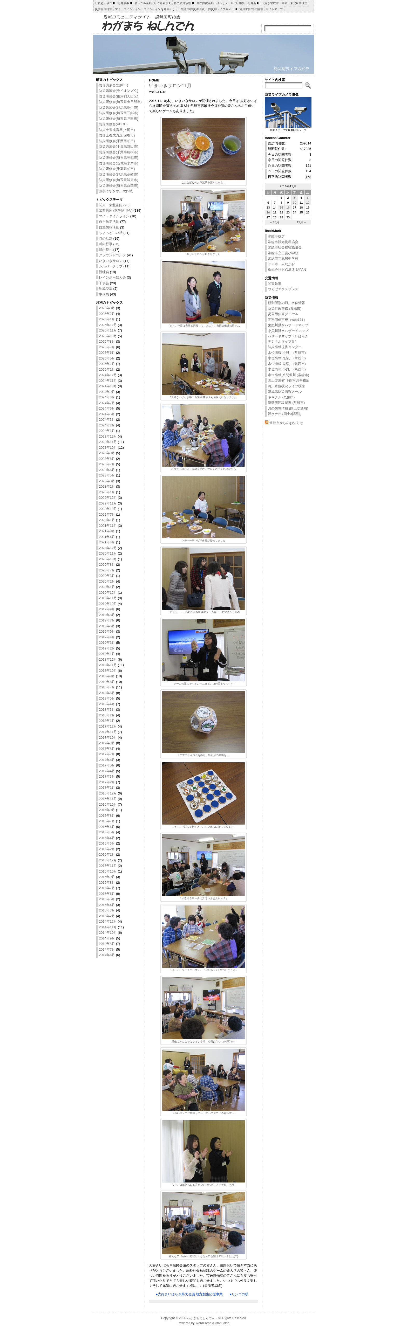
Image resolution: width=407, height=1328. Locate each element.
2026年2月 (107, 314)
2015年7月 (107, 888)
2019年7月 (107, 620)
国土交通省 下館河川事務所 (288, 380)
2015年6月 (107, 894)
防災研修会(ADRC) (113, 124)
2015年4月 (107, 905)
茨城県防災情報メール (285, 391)
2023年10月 (108, 447)
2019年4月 (107, 637)
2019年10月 (108, 604)
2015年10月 (108, 871)
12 (307, 202)
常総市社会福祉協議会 (285, 247)
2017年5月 (107, 765)
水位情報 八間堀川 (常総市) (288, 375)
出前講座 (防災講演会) (115, 210)
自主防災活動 (109, 222)
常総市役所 (276, 236)
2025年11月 (108, 330)
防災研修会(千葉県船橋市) (118, 152)
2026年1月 (107, 319)
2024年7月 (107, 403)
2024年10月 (108, 386)
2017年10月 (108, 737)
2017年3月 (107, 776)
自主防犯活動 (109, 227)
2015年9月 (107, 877)
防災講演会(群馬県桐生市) (118, 107)
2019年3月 (107, 643)
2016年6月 (107, 827)
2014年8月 (107, 944)
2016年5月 (107, 832)
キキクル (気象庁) (281, 397)
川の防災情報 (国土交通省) (288, 408)
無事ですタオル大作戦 (116, 191)
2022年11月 (108, 503)
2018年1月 (107, 721)
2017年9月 (107, 743)
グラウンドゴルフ (112, 255)
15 (281, 207)
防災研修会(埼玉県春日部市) (120, 102)
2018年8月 (107, 682)
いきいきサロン (111, 261)
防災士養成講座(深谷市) (117, 135)
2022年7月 (107, 514)
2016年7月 (107, 821)
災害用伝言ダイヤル (283, 314)
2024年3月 (107, 419)
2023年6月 (107, 470)
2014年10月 (108, 933)
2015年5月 (107, 899)
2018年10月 (108, 671)
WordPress (203, 1323)
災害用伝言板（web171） (287, 320)
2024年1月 (107, 431)
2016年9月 (107, 810)
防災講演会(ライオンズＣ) (118, 91)
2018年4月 (107, 704)
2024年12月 (108, 375)
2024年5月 (107, 414)
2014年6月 (107, 955)
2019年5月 (107, 631)
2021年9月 (107, 531)
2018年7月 (107, 687)
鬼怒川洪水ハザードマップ (288, 325)
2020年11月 (108, 553)
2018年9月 (107, 676)
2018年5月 (107, 698)
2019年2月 (107, 648)
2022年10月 (108, 509)
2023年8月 (107, 459)
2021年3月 (107, 542)
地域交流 (105, 288)
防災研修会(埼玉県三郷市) (118, 113)
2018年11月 (108, 665)
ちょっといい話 (111, 233)
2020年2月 (107, 581)
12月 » (301, 222)
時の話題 (105, 238)
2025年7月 (107, 347)
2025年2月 (107, 364)
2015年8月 (107, 882)
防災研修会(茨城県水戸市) (118, 163)
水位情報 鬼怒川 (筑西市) (287, 364)
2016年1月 (107, 854)
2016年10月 (108, 804)
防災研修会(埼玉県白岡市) (118, 186)
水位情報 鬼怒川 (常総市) (287, 358)
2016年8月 (107, 816)
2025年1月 (107, 369)
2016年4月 (107, 838)
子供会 (104, 283)
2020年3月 (107, 576)
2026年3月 (107, 308)
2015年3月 (107, 910)
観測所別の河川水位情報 (286, 303)
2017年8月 (107, 749)
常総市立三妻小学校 (283, 253)
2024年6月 (107, 408)
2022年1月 (107, 520)
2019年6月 (107, 626)
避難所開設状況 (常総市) (286, 403)
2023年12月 (108, 436)
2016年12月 (108, 793)
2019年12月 (108, 592)
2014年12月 (108, 921)
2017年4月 (107, 771)
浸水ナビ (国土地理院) (284, 414)
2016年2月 (107, 849)
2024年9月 (107, 392)
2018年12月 (108, 659)
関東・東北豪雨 (111, 205)
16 (288, 207)
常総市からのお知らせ (286, 423)
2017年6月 (107, 760)
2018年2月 (107, 715)
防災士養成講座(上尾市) (117, 130)
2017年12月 (108, 726)
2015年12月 (108, 860)
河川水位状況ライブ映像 (286, 386)
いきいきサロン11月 (170, 85)
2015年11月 (108, 866)
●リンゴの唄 (238, 1294)
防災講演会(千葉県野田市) (118, 146)
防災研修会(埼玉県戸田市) (118, 119)
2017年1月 (107, 788)
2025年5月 (107, 358)
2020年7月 (107, 570)
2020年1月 (107, 587)
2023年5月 (107, 475)
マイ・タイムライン (114, 216)
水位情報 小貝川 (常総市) (287, 353)
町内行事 (105, 244)
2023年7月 (107, 464)
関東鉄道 (274, 284)
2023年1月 (107, 492)
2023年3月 (107, 481)
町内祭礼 (105, 250)
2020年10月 (108, 559)
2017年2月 (107, 782)
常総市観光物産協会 (283, 242)
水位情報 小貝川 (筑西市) (287, 369)
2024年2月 (107, 425)
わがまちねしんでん (201, 1318)
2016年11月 (108, 799)
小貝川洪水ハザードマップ (288, 331)
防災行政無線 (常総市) (284, 308)
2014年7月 (107, 949)
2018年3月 (107, 709)
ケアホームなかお (281, 264)
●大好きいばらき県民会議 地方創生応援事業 (189, 1294)
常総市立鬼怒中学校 (283, 258)
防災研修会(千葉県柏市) (117, 141)
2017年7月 (107, 754)
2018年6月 (107, 693)
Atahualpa (222, 1323)
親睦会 (104, 272)
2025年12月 (108, 325)
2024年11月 (108, 381)
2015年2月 (107, 916)
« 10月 (274, 222)
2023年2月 (107, 486)
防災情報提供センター (285, 347)
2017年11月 (108, 732)
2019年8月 (107, 615)
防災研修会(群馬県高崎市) (118, 174)
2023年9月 (107, 453)
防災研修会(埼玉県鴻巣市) (118, 180)
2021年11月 (108, 526)
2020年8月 (107, 564)
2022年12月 (108, 498)
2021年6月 (107, 537)
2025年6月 (107, 353)
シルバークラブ (111, 266)
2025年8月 (107, 341)
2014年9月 (107, 938)
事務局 (104, 294)
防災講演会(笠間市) (113, 85)
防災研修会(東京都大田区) (118, 96)
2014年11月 (108, 927)
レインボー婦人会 (112, 277)
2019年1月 (107, 654)
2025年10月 (108, 336)
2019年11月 (108, 598)
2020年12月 (108, 548)
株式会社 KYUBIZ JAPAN (287, 270)
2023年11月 (108, 442)
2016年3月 (107, 843)
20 (268, 212)
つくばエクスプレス (283, 289)
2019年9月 (107, 609)
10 (294, 202)
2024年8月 (107, 397)
